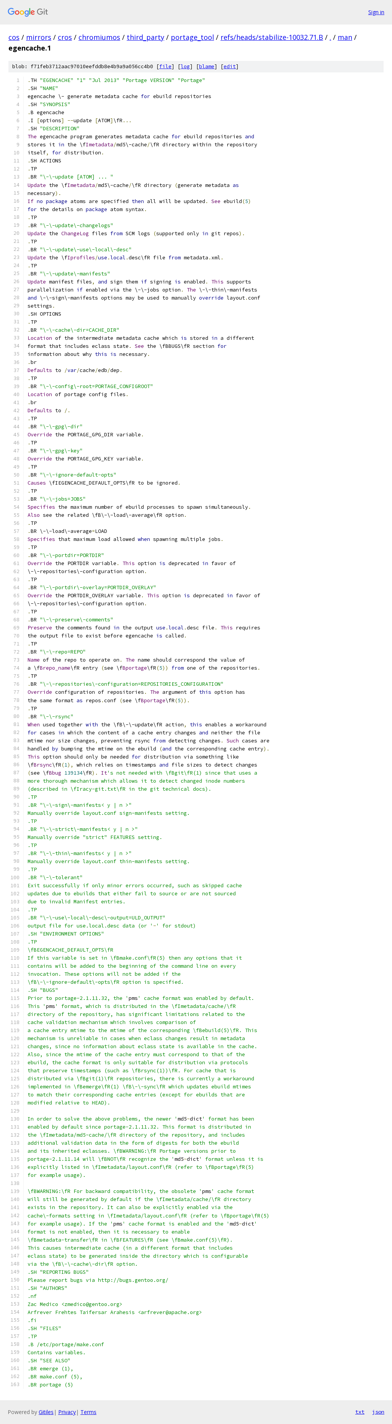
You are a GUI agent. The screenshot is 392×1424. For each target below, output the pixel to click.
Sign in (376, 12)
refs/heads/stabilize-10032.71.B (271, 37)
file (165, 66)
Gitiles (46, 1412)
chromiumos (99, 37)
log (185, 66)
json (378, 1411)
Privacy (67, 1412)
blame (206, 66)
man (345, 37)
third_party (145, 37)
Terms (88, 1412)
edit (230, 66)
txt (359, 1411)
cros (65, 37)
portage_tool (192, 37)
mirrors (38, 37)
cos (14, 37)
